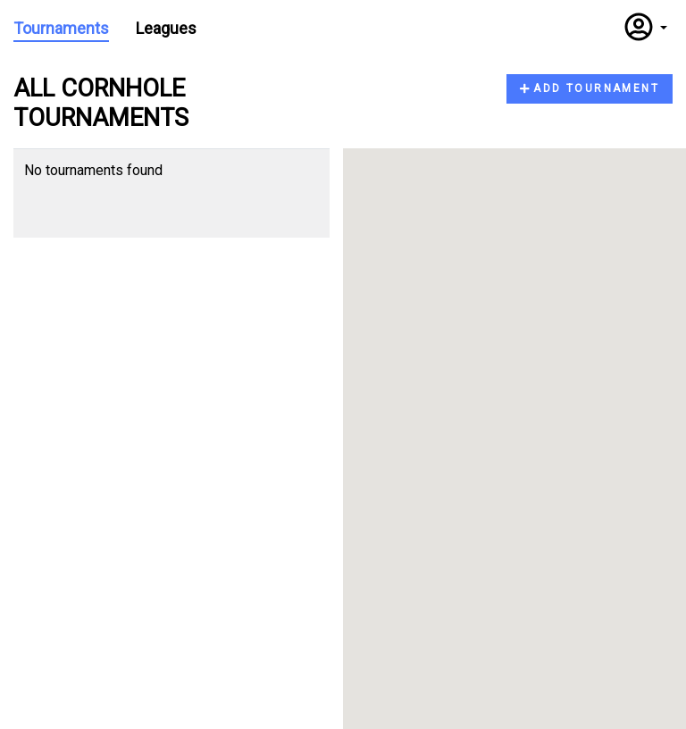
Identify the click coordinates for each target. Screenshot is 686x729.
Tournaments (61, 28)
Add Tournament (590, 88)
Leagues (166, 28)
